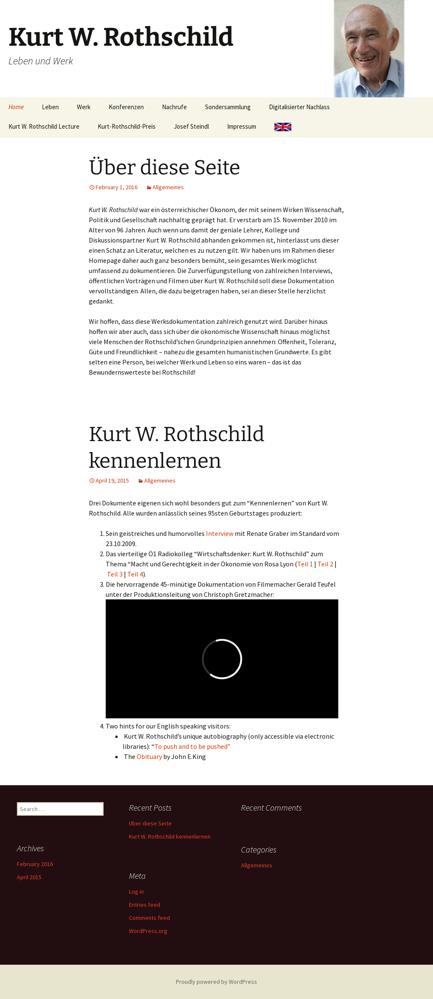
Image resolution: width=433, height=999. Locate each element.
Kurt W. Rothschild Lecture (43, 126)
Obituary (149, 756)
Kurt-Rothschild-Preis (127, 126)
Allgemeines (168, 187)
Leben (50, 107)
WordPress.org (148, 931)
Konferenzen (126, 107)
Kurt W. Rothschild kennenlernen (170, 836)
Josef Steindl (191, 126)
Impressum (241, 126)
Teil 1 (305, 564)
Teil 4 (135, 574)
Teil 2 (325, 564)
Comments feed (149, 918)
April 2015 (29, 877)
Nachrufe (174, 107)
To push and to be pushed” (192, 746)
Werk (83, 107)
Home (16, 107)
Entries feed (144, 904)
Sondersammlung (228, 107)
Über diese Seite (164, 167)
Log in (136, 891)
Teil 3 (115, 574)
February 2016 (35, 864)
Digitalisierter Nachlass (299, 107)
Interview (219, 533)
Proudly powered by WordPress (216, 981)
